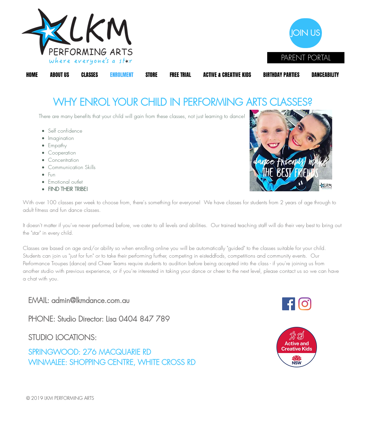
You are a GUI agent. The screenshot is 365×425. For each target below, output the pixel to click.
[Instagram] (304, 303)
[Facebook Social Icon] (288, 303)
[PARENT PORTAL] (305, 57)
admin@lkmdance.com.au (90, 300)
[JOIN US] (305, 33)
